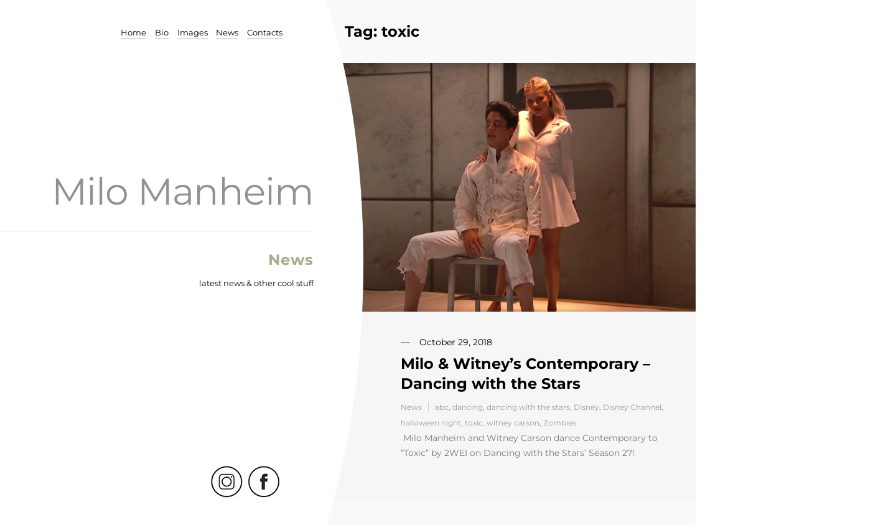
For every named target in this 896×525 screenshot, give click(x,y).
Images (192, 32)
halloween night (431, 422)
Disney (586, 407)
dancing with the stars (528, 407)
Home (133, 32)
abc (442, 407)
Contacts (264, 32)
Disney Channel (632, 407)
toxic (474, 422)
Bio (161, 32)
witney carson (513, 422)
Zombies (559, 422)
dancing (467, 407)
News (227, 32)
